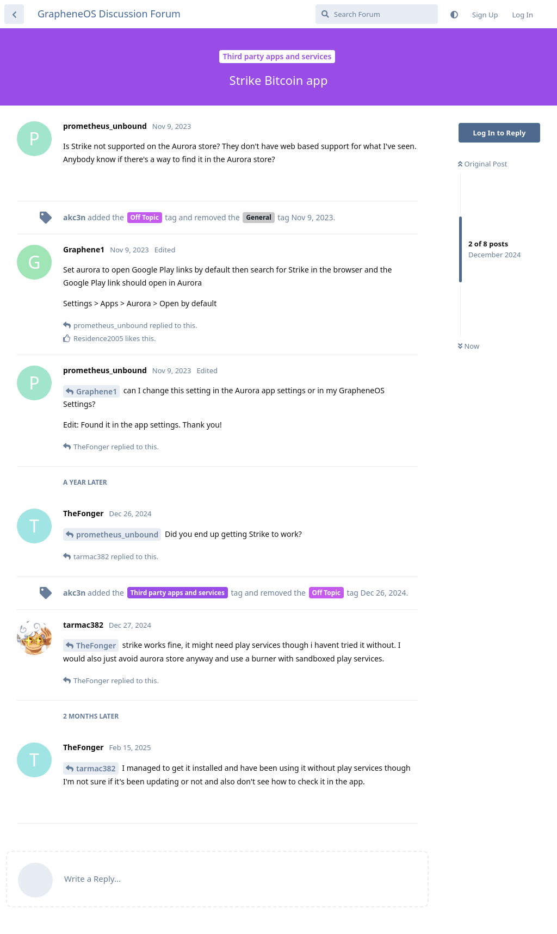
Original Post (482, 164)
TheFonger (96, 645)
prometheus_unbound (117, 534)
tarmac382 (96, 768)
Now (468, 346)
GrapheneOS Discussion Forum (109, 13)
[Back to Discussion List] (14, 14)
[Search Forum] (376, 14)
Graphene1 (96, 391)
